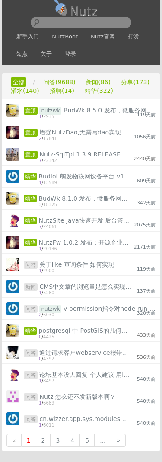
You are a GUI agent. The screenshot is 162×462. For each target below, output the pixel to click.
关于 (46, 54)
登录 (70, 54)
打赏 (133, 36)
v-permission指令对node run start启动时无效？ (110, 308)
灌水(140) (25, 90)
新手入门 (27, 36)
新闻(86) (98, 82)
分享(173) (135, 82)
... (102, 440)
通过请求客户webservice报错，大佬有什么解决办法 (85, 352)
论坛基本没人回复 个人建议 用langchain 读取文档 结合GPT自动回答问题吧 (85, 374)
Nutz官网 (103, 36)
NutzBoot (65, 36)
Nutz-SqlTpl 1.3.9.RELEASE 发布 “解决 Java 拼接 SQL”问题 (85, 154)
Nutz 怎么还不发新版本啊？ (77, 396)
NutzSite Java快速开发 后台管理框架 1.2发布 (84, 220)
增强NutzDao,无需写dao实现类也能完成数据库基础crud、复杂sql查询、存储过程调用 (85, 132)
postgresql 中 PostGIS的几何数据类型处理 (84, 330)
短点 (22, 54)
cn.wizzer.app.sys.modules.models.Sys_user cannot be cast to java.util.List (85, 418)
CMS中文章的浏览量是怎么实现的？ (85, 286)
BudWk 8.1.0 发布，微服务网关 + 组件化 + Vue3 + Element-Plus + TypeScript (84, 198)
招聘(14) (62, 90)
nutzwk (50, 111)
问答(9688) (59, 82)
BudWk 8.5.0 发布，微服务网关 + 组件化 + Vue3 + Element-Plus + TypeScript (110, 110)
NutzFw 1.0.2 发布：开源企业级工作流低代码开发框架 (84, 242)
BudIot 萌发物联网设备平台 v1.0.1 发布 (84, 176)
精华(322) (99, 90)
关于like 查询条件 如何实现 (76, 264)
